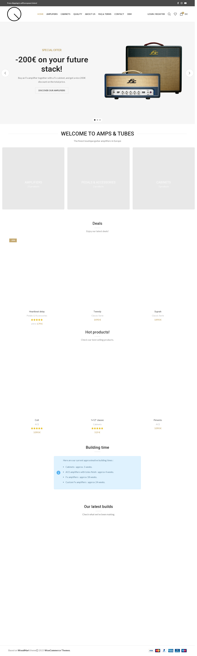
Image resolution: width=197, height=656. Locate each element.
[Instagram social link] (181, 3)
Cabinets (97, 424)
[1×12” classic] (97, 381)
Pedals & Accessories (37, 315)
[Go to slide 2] (97, 120)
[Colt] (37, 381)
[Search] (169, 14)
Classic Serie (97, 315)
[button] (5, 73)
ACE (37, 424)
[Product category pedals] (98, 178)
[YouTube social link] (185, 3)
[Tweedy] (97, 273)
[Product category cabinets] (164, 178)
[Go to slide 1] (95, 120)
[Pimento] (158, 381)
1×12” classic (97, 420)
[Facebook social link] (178, 3)
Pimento (158, 420)
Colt (37, 420)
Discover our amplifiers (52, 90)
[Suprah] (158, 273)
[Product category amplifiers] (33, 178)
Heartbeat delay (37, 311)
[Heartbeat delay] (37, 273)
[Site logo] (14, 13)
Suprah (157, 311)
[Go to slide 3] (100, 120)
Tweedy (97, 311)
